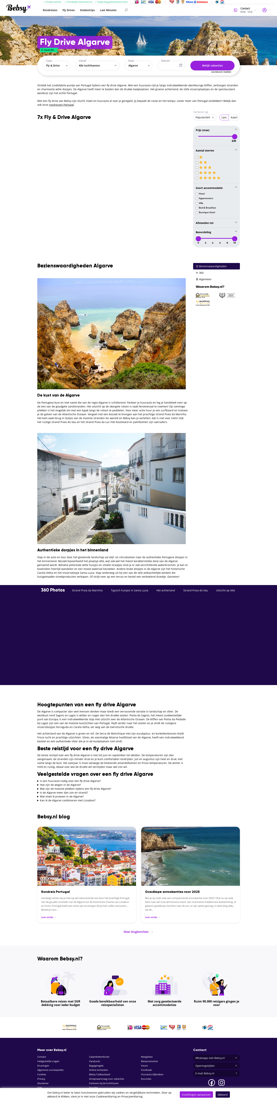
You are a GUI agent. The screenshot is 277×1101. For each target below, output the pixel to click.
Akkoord (223, 1094)
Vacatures (94, 1060)
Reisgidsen (147, 1055)
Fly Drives (69, 10)
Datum (165, 60)
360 (200, 272)
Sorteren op (201, 112)
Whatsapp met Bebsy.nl (216, 1057)
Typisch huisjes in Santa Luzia (129, 590)
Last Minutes (108, 10)
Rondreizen (50, 10)
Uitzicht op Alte (225, 590)
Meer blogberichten (138, 931)
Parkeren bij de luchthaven (104, 1082)
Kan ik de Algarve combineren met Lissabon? (68, 800)
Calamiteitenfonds (99, 1055)
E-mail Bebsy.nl (216, 1072)
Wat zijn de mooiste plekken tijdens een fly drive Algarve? (75, 788)
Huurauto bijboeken (152, 1073)
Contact (41, 1055)
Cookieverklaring (106, 1096)
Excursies (146, 1077)
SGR (39, 1086)
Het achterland (165, 590)
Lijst (224, 117)
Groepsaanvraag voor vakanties (106, 1077)
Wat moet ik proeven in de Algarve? (62, 796)
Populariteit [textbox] (203, 117)
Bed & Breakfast (207, 207)
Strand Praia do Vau (195, 590)
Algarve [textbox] (133, 65)
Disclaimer (43, 1082)
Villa (201, 202)
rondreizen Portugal (61, 104)
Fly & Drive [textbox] (53, 65)
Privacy (41, 1077)
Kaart (234, 117)
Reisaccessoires (149, 1060)
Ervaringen (43, 1064)
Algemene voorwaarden (50, 1068)
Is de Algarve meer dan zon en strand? (64, 792)
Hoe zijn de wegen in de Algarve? (60, 784)
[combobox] (56, 65)
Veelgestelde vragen (48, 1060)
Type (49, 60)
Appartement (206, 197)
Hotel (202, 193)
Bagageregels (96, 1064)
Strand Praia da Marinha (87, 590)
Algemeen (204, 278)
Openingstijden (216, 1065)
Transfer (93, 1086)
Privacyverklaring (131, 1096)
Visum (144, 1064)
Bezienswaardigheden (211, 265)
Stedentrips (87, 10)
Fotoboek (146, 1068)
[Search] (149, 10)
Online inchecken (98, 1068)
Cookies (41, 1073)
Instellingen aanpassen (196, 1094)
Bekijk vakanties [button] (212, 65)
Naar (131, 60)
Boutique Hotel (207, 212)
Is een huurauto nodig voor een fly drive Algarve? (70, 780)
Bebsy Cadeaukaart (99, 1073)
